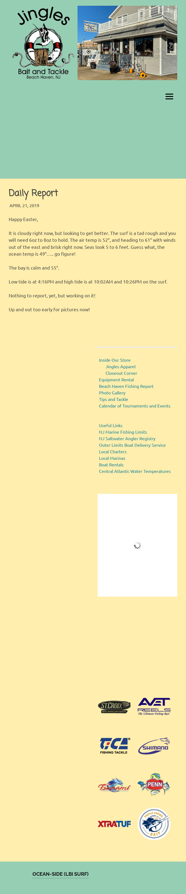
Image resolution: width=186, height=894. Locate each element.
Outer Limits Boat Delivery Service (132, 445)
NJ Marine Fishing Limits (123, 431)
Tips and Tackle (113, 399)
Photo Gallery (112, 392)
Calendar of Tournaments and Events (134, 405)
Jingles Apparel (121, 366)
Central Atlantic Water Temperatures (135, 471)
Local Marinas (112, 458)
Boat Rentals (111, 464)
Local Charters (113, 451)
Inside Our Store (115, 360)
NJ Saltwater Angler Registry (127, 438)
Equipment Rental (116, 379)
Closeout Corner (121, 373)
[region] (137, 645)
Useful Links (110, 425)
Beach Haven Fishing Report (126, 386)
